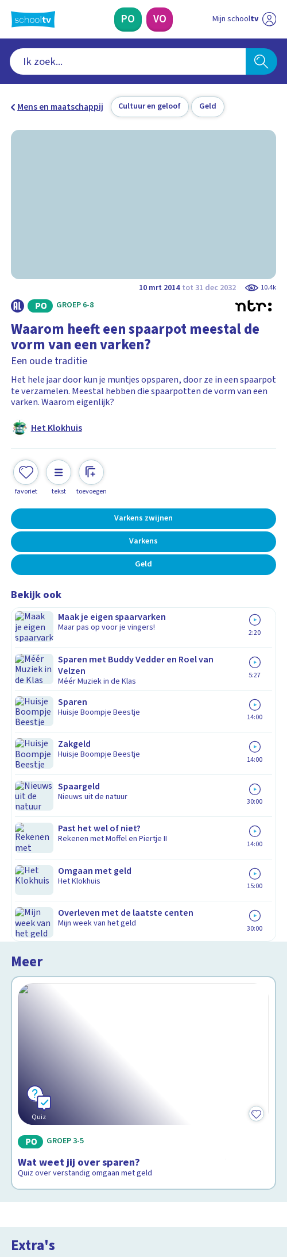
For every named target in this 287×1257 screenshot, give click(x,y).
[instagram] (42, 1171)
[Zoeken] (261, 61)
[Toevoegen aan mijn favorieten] (25, 476)
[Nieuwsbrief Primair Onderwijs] (86, 1087)
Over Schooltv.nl (51, 981)
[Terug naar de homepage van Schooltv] (33, 19)
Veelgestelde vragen (61, 966)
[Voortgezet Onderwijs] (159, 19)
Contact (30, 950)
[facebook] (16, 1171)
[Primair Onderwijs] (128, 19)
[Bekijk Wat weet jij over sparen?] (143, 696)
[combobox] (128, 61)
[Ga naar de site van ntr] (233, 1197)
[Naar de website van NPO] (269, 19)
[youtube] (92, 1171)
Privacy (28, 997)
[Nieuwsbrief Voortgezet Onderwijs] (201, 1087)
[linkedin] (67, 1171)
